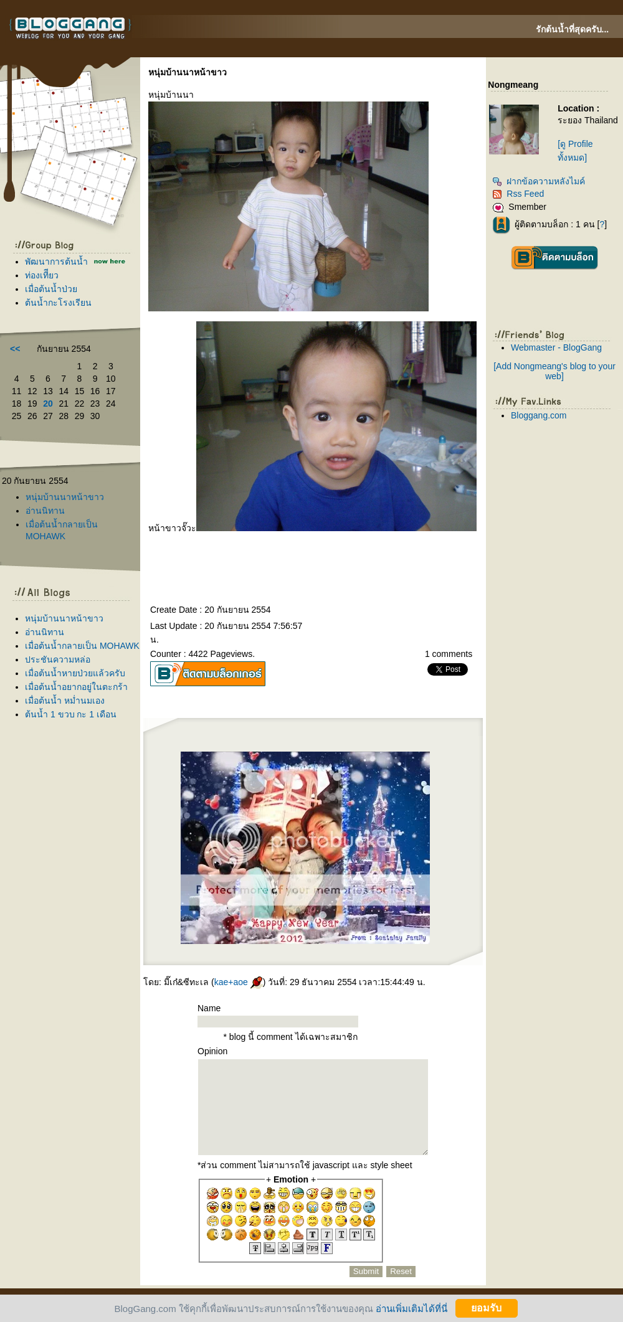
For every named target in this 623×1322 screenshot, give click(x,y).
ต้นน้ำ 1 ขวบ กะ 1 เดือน (71, 714)
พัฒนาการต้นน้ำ (56, 262)
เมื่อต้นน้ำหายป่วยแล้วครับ (75, 673)
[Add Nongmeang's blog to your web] (554, 371)
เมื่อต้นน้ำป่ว (51, 289)
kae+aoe (238, 982)
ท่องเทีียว (42, 275)
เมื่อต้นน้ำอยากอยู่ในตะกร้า (76, 687)
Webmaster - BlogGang (556, 347)
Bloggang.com (539, 415)
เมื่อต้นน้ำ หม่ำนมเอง (65, 701)
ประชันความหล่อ (57, 659)
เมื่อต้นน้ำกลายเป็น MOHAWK (82, 646)
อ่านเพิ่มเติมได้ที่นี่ (411, 1308)
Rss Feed (518, 194)
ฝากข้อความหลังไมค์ (538, 181)
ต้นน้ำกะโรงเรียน (58, 303)
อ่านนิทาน (45, 511)
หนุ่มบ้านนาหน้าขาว (65, 497)
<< (15, 349)
